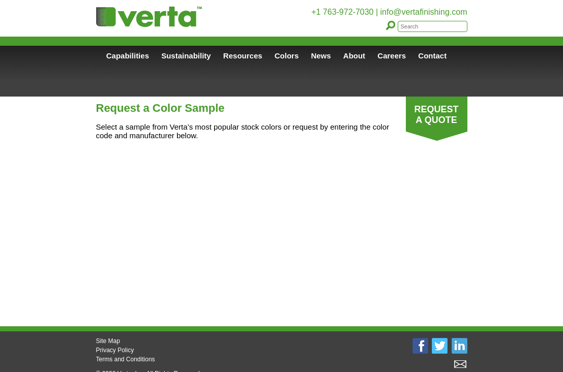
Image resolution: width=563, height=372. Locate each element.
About (354, 55)
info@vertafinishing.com (423, 12)
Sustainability (186, 55)
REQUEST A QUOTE (436, 114)
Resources (242, 55)
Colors (287, 55)
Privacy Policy (115, 350)
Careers (391, 55)
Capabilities (127, 55)
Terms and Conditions (125, 359)
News (321, 55)
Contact (432, 55)
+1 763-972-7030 (342, 12)
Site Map (108, 341)
